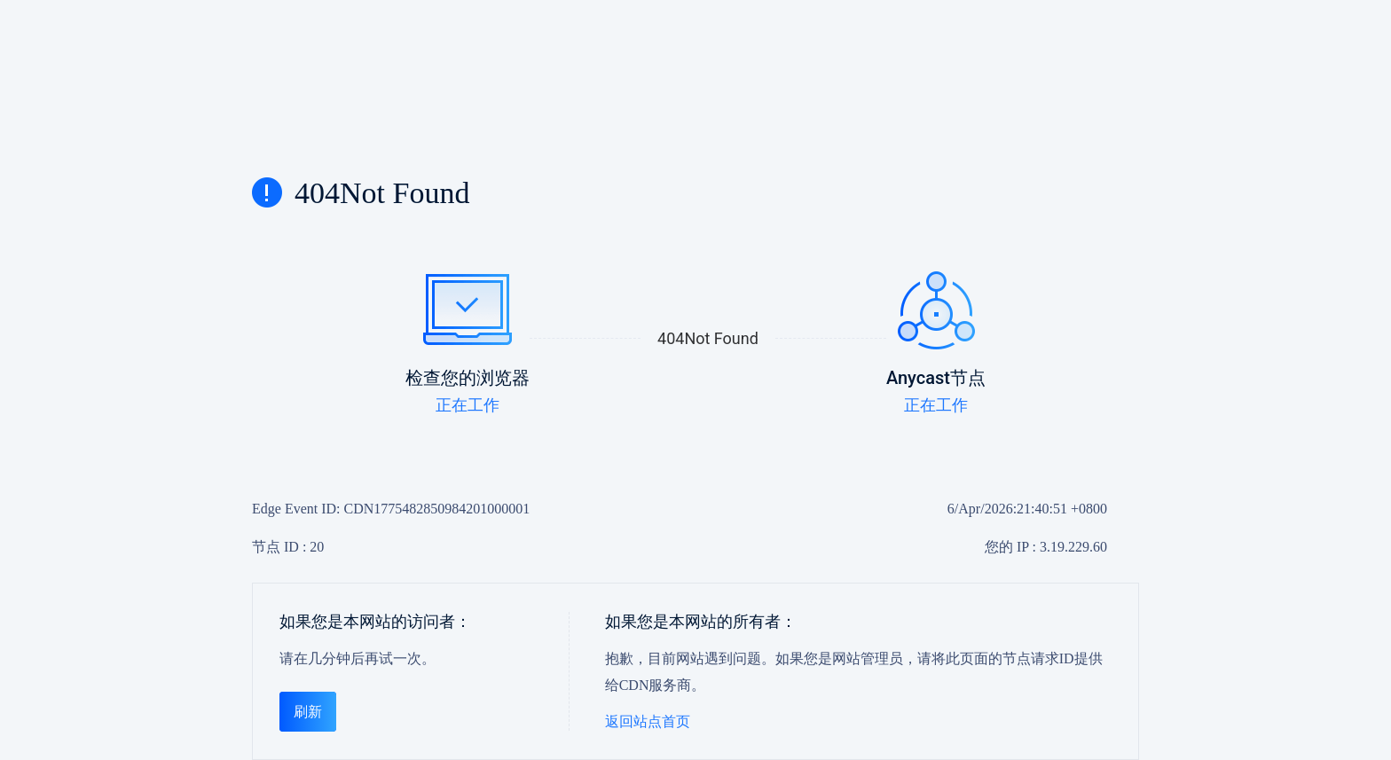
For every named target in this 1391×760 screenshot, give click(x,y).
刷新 (308, 711)
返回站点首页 (647, 721)
